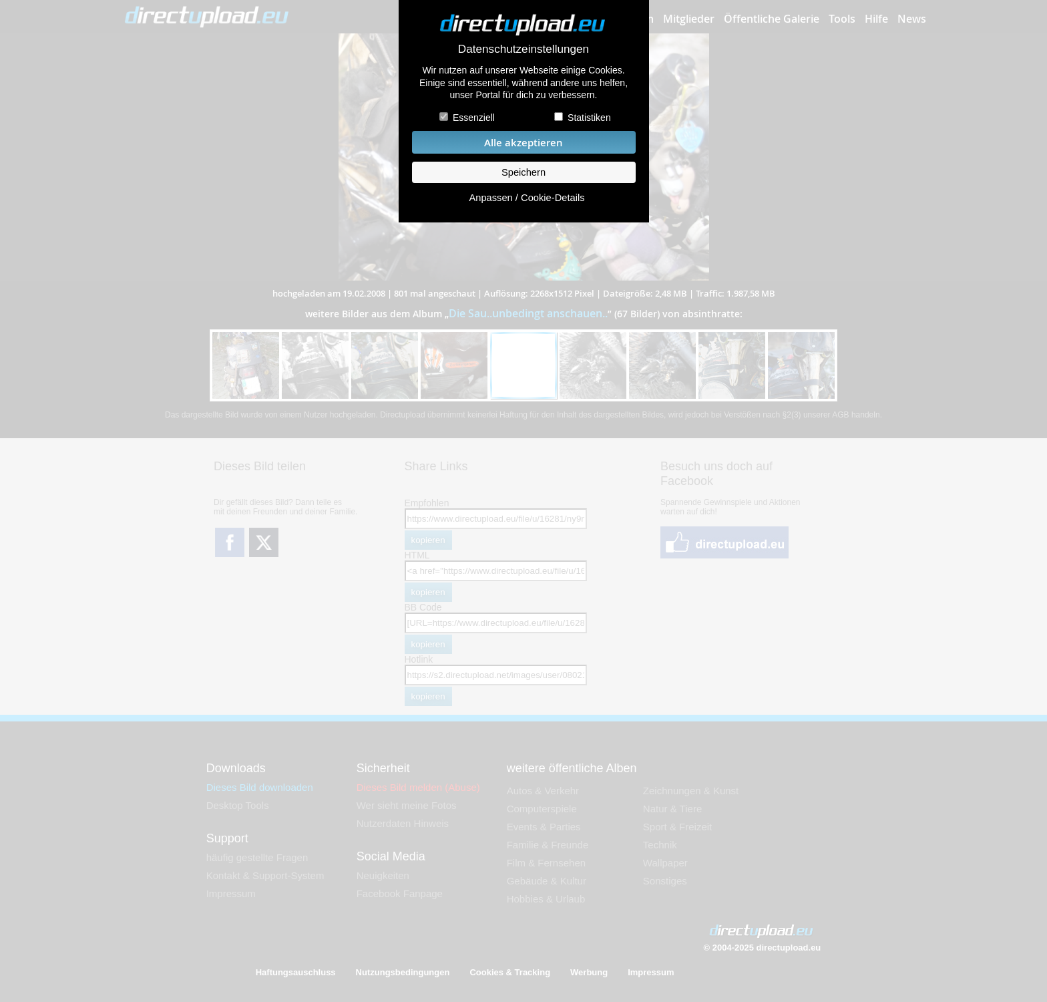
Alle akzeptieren (523, 142)
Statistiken (589, 117)
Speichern (523, 172)
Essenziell (474, 117)
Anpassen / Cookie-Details (526, 197)
